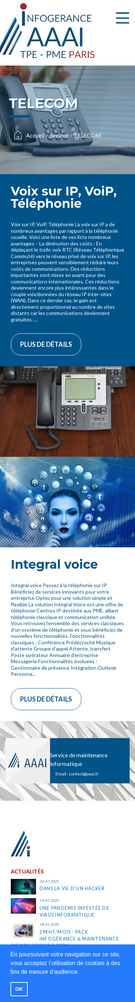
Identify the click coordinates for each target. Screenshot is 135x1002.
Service (59, 135)
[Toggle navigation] (123, 18)
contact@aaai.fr (84, 773)
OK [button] (19, 989)
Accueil (35, 135)
